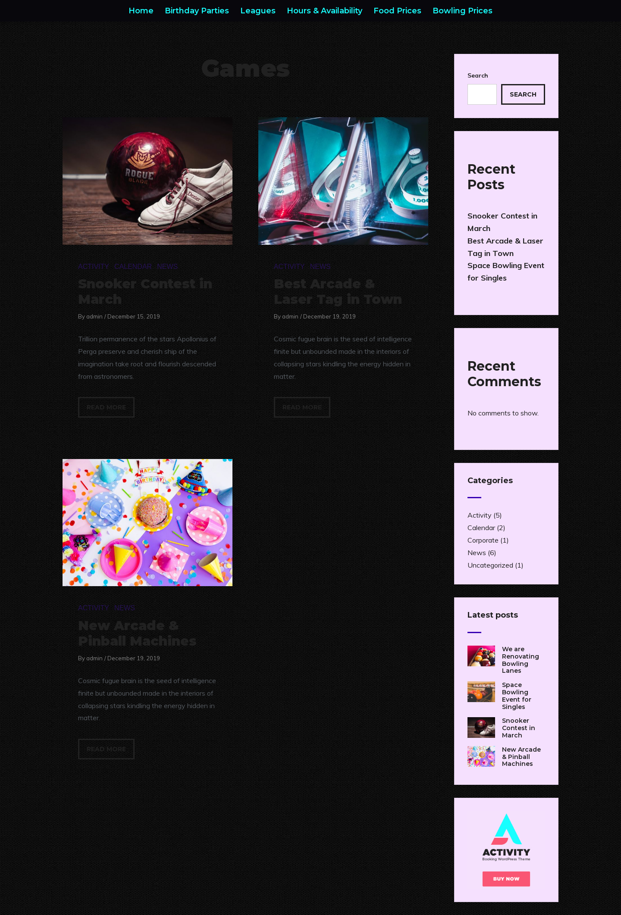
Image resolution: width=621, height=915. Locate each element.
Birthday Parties (197, 11)
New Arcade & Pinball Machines (137, 633)
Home (141, 11)
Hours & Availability (324, 11)
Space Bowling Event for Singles (516, 695)
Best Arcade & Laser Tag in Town (338, 291)
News (167, 266)
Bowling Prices (462, 11)
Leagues (258, 11)
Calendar (133, 266)
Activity (93, 266)
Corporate (483, 540)
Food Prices (397, 11)
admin (94, 316)
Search (477, 75)
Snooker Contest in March (145, 291)
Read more (106, 407)
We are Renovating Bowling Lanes (520, 660)
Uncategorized (490, 565)
